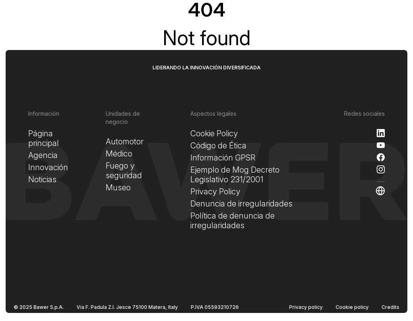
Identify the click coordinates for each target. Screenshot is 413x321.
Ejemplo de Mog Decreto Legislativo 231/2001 (235, 174)
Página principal (43, 138)
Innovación (48, 167)
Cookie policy (352, 307)
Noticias (42, 179)
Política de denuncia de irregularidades (232, 220)
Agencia (43, 155)
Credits (390, 307)
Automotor (125, 141)
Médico (119, 153)
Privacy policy (306, 307)
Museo (118, 187)
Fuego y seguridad (124, 170)
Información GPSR (222, 158)
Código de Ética (218, 145)
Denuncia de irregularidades (241, 203)
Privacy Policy (215, 191)
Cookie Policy (214, 133)
